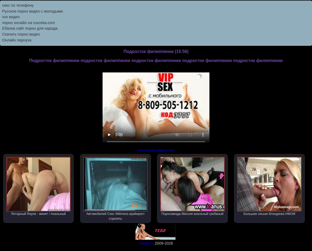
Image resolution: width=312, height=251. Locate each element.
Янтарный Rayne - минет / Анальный (38, 186)
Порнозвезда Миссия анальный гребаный (192, 186)
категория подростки (156, 150)
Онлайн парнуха (17, 40)
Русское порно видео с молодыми (32, 11)
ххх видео (11, 17)
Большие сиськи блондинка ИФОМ (269, 186)
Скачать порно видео (21, 34)
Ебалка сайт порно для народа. (30, 28)
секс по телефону (18, 5)
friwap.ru (146, 243)
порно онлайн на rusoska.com (28, 23)
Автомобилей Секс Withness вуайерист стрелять (115, 189)
